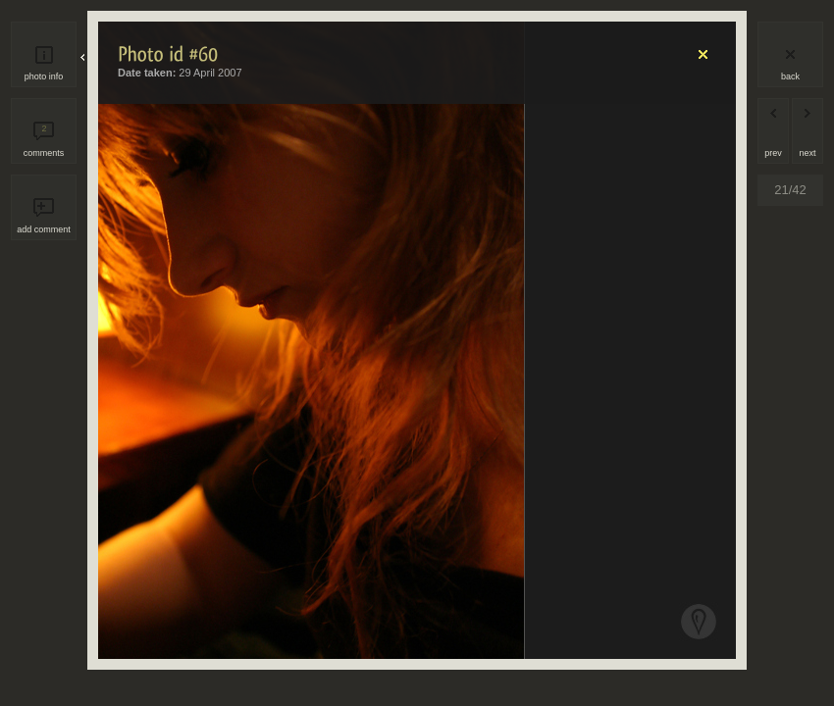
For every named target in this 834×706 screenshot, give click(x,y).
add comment (44, 229)
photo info (44, 76)
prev (773, 153)
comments (44, 141)
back (790, 76)
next (807, 153)
